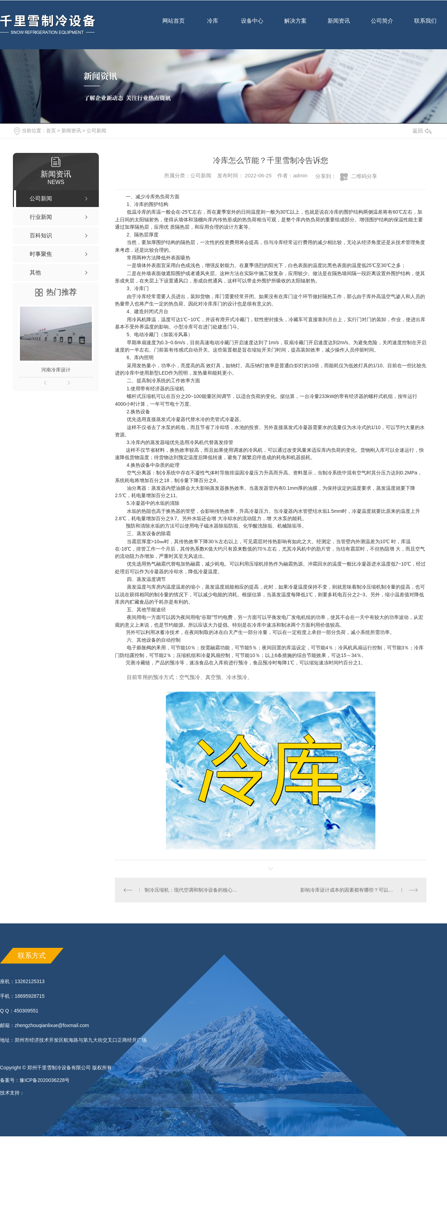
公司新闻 (96, 130)
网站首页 (173, 25)
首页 (51, 130)
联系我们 (425, 25)
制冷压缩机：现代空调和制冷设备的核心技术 (193, 890)
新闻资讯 (339, 25)
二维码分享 (364, 176)
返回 (421, 131)
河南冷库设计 (56, 370)
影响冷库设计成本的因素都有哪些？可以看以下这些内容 (359, 890)
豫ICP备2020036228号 (44, 1080)
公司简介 (382, 25)
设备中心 (252, 25)
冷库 (213, 25)
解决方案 (295, 21)
